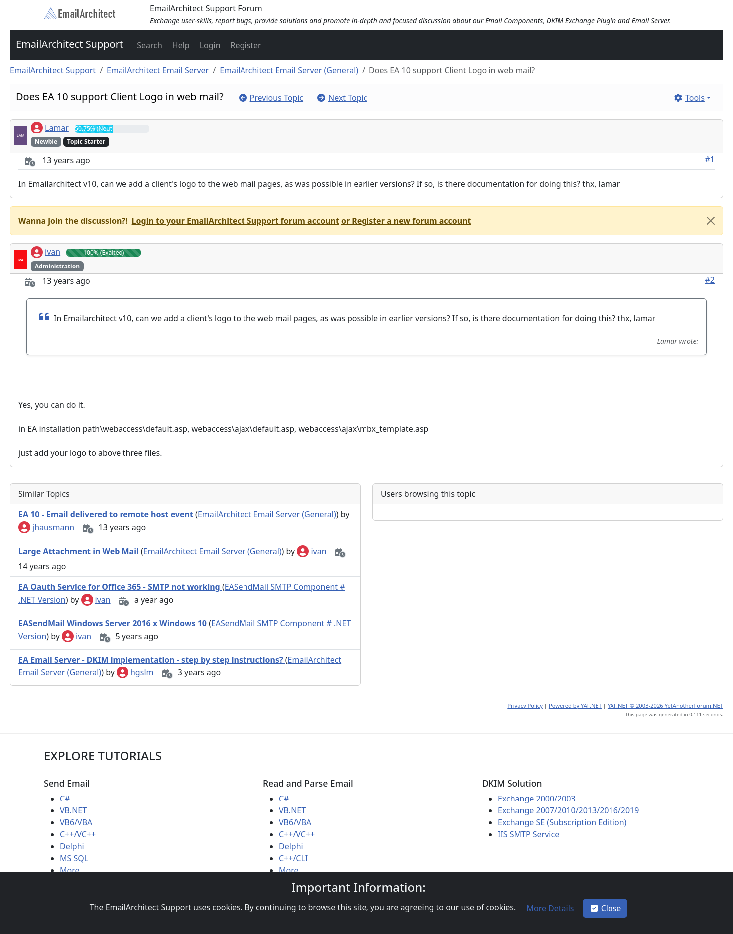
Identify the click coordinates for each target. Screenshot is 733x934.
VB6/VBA (76, 822)
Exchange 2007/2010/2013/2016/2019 (568, 810)
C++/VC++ (78, 834)
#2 (710, 279)
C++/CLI (293, 858)
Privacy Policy (525, 705)
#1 (710, 159)
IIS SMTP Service (528, 834)
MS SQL (74, 858)
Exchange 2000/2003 (537, 798)
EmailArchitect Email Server (158, 70)
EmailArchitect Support (69, 44)
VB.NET (73, 810)
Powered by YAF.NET (575, 705)
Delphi (72, 846)
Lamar (50, 127)
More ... (74, 870)
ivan (45, 251)
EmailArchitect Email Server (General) (289, 70)
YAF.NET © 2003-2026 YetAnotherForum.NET (665, 705)
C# (65, 798)
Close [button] (605, 908)
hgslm (135, 672)
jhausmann (46, 527)
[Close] (711, 221)
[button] (148, 45)
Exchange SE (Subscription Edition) (562, 822)
